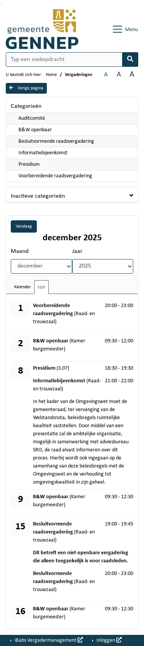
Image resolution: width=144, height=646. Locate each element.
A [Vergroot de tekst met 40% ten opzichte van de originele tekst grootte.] (131, 74)
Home (51, 75)
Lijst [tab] (41, 287)
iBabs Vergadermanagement (48, 640)
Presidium (29, 164)
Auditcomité (31, 118)
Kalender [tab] (22, 287)
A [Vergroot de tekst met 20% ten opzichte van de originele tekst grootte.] (119, 74)
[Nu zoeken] (130, 59)
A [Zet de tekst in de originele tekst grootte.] (106, 75)
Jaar (77, 251)
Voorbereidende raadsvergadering (55, 176)
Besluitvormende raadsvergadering (56, 141)
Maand (19, 251)
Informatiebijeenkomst (43, 153)
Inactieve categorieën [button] (38, 196)
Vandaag (24, 226)
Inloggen (108, 640)
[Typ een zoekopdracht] (72, 59)
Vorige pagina (26, 88)
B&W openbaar (35, 130)
